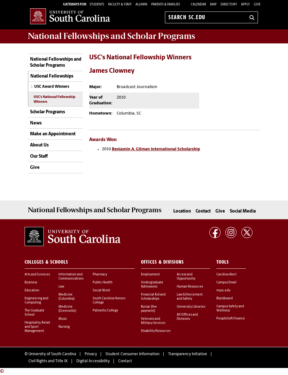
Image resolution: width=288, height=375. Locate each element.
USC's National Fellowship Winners (54, 99)
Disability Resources (155, 331)
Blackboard (224, 298)
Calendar (198, 4)
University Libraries (191, 307)
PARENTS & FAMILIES (165, 4)
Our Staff (39, 156)
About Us (39, 145)
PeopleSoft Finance (230, 318)
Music (62, 319)
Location (182, 211)
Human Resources (190, 287)
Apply (245, 4)
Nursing (64, 327)
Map (213, 4)
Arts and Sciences (37, 274)
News (36, 123)
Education (32, 290)
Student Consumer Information (132, 354)
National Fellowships (51, 76)
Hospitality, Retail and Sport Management (37, 327)
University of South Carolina (52, 354)
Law (61, 287)
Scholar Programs (47, 112)
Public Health (103, 282)
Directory (229, 4)
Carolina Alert (226, 274)
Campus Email (226, 282)
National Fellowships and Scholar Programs (56, 62)
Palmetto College (105, 310)
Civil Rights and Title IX (48, 361)
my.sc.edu (223, 290)
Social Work (101, 290)
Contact (203, 211)
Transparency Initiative (187, 354)
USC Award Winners (51, 87)
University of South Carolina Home (70, 16)
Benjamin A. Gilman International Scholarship (156, 149)
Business (31, 282)
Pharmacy (100, 274)
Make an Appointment (52, 134)
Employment (150, 274)
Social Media (243, 211)
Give (257, 4)
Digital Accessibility (93, 361)
